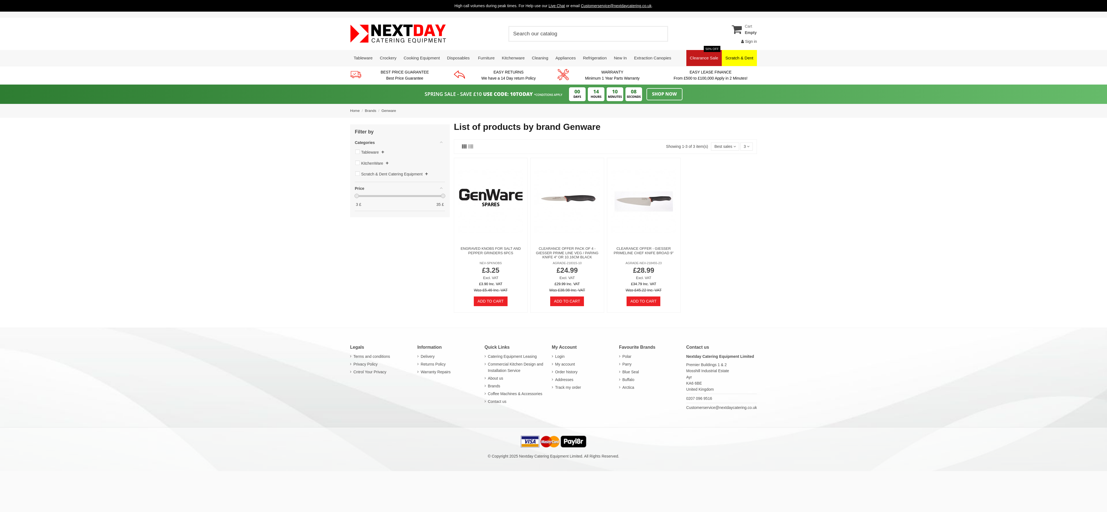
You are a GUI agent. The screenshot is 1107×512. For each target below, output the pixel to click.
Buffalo (628, 379)
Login (560, 356)
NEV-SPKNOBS (491, 263)
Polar (627, 356)
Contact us (497, 401)
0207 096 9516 (699, 398)
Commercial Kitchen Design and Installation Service (515, 367)
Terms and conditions (371, 356)
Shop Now (664, 94)
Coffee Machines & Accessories (515, 394)
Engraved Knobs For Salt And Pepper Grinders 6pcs (491, 250)
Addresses (564, 379)
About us (495, 378)
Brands (494, 386)
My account (565, 364)
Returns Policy (433, 364)
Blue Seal (630, 372)
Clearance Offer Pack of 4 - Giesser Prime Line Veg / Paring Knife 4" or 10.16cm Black (567, 252)
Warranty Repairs (436, 372)
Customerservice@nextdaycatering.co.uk (721, 407)
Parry (627, 364)
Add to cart (491, 301)
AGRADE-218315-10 (567, 263)
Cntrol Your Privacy (369, 372)
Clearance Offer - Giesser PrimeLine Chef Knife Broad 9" (643, 250)
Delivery (428, 356)
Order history (566, 372)
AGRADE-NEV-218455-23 (643, 263)
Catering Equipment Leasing (512, 356)
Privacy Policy (365, 364)
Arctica (628, 387)
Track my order (568, 387)
